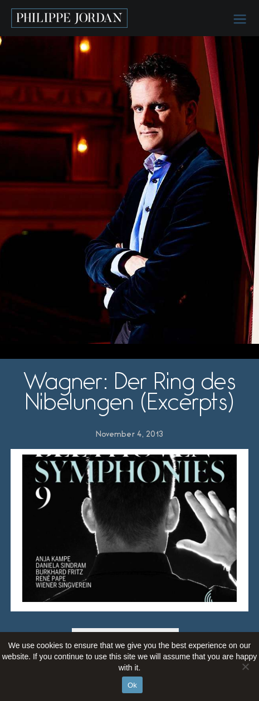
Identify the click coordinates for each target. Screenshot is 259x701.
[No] (245, 666)
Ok (132, 685)
